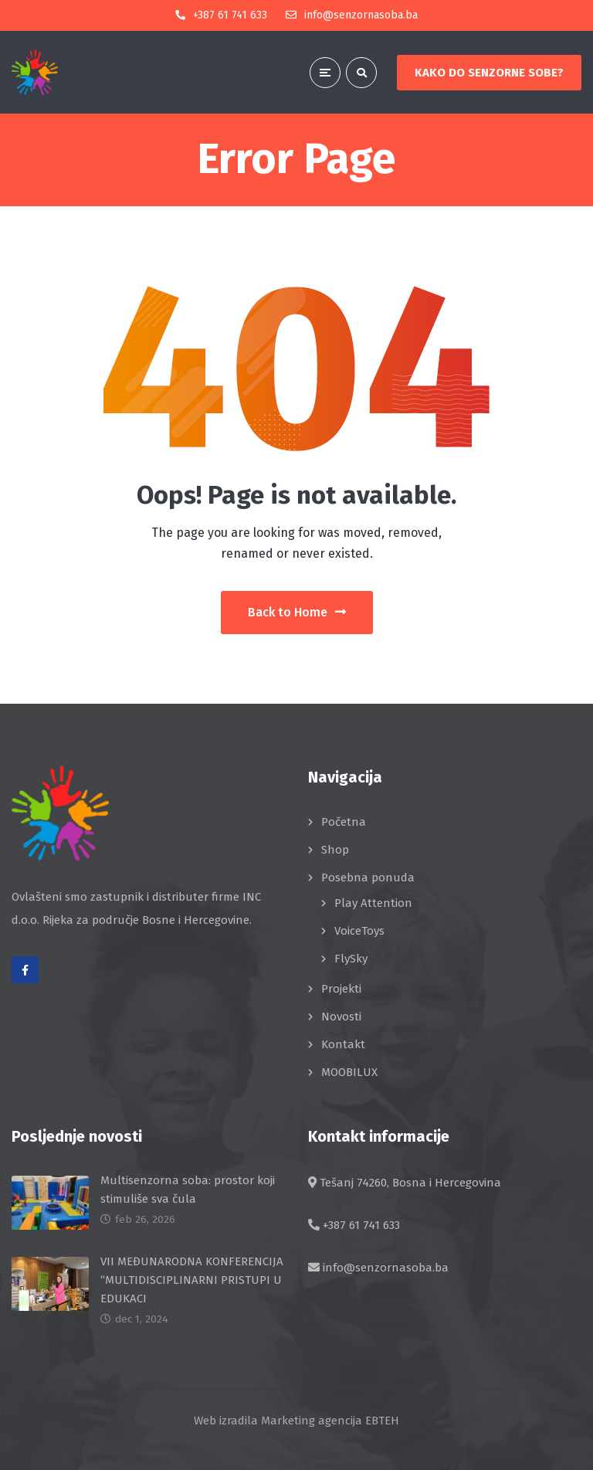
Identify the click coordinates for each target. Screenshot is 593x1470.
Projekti (341, 988)
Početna (343, 821)
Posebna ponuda (368, 877)
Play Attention (373, 902)
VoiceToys (359, 930)
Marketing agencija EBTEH (330, 1420)
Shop (335, 849)
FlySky (351, 958)
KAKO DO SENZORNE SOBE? (489, 73)
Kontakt (343, 1044)
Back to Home (297, 611)
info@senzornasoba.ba (386, 1267)
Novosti (341, 1016)
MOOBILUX (349, 1071)
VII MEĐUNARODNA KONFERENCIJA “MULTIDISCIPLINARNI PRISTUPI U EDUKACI (191, 1279)
